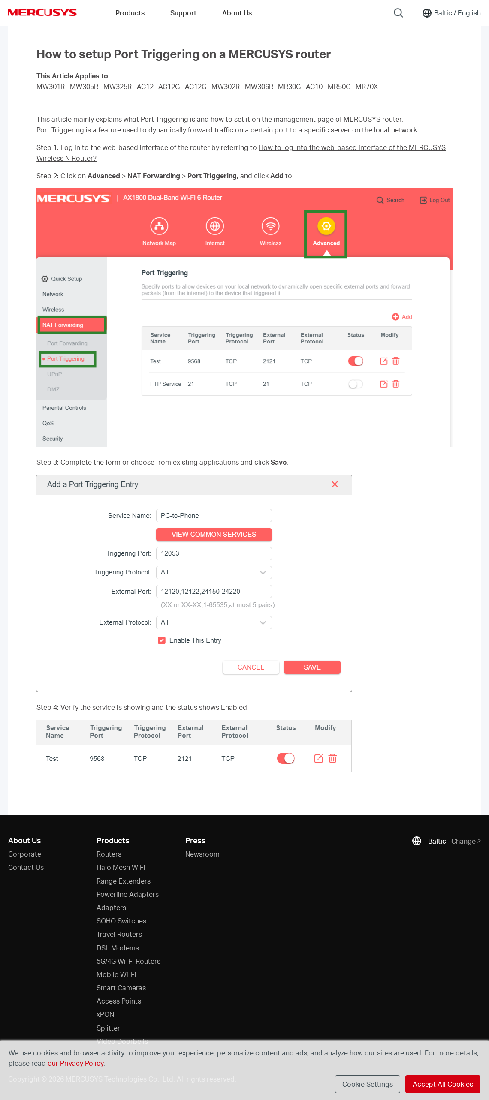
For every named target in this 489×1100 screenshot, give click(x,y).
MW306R (259, 86)
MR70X (367, 86)
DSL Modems (118, 948)
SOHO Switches (121, 921)
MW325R (117, 86)
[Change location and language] (451, 13)
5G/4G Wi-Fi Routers (128, 961)
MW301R (50, 86)
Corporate (24, 854)
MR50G (339, 86)
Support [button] (183, 12)
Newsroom (202, 854)
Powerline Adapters (128, 894)
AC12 (145, 86)
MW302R (225, 86)
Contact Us (26, 867)
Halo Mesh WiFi (121, 867)
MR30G (289, 86)
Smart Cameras (121, 987)
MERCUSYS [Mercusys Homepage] (42, 12)
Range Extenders (124, 881)
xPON (105, 1014)
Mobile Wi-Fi (116, 974)
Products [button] (130, 12)
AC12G (169, 86)
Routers (109, 854)
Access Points (119, 1001)
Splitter (108, 1028)
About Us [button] (237, 12)
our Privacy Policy (75, 1062)
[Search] (398, 13)
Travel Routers (119, 934)
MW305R (84, 86)
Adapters (111, 907)
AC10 (314, 86)
